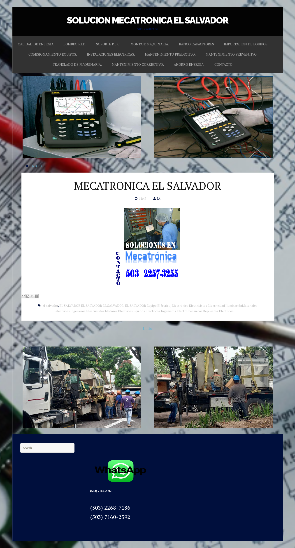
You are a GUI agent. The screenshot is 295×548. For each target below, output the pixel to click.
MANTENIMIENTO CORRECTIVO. (138, 64)
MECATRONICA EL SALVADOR (147, 185)
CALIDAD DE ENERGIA (35, 44)
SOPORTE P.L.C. (108, 44)
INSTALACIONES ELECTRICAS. (111, 54)
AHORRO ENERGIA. (189, 64)
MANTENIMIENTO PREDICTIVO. (170, 54)
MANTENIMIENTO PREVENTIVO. (232, 54)
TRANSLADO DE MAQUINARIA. (77, 64)
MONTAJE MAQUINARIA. (149, 44)
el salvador (50, 305)
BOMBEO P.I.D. (74, 44)
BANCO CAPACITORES (196, 44)
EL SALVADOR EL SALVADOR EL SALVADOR (91, 305)
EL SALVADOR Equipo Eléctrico (147, 305)
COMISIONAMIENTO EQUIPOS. (52, 54)
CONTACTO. (223, 64)
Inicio (147, 328)
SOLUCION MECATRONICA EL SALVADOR (147, 20)
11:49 (142, 198)
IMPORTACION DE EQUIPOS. (246, 44)
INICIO (36, 165)
